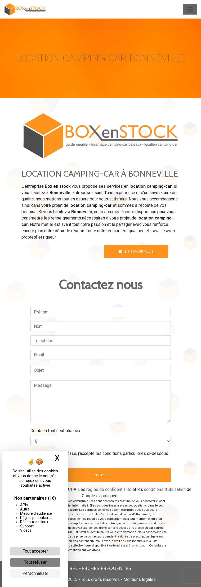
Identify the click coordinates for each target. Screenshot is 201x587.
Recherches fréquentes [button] (100, 568)
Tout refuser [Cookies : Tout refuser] (35, 562)
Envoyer (100, 475)
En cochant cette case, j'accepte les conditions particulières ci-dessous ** (102, 456)
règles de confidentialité (108, 489)
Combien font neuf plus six (55, 430)
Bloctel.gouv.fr (138, 545)
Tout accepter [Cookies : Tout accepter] (35, 551)
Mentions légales (139, 579)
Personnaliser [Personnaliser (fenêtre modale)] (35, 573)
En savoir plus (136, 251)
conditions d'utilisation (165, 489)
